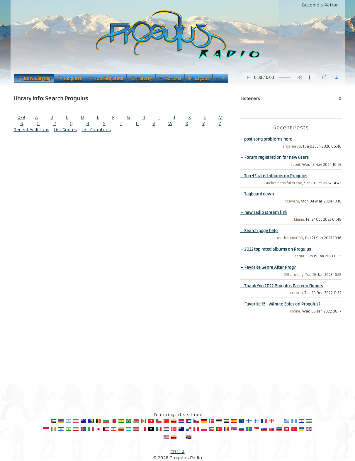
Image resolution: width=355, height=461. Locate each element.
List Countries (96, 129)
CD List (178, 451)
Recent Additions (31, 129)
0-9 (21, 117)
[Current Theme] (220, 78)
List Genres (65, 129)
